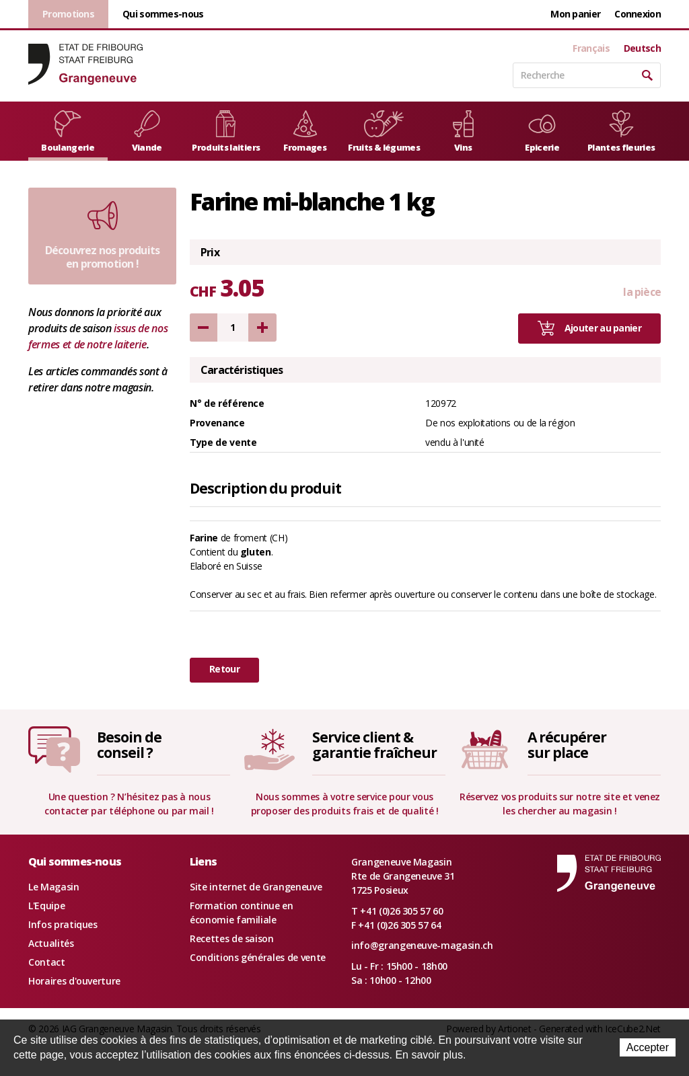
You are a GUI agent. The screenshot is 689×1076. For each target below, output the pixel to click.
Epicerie (542, 131)
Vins (463, 131)
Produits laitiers (226, 131)
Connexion (637, 13)
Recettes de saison (232, 938)
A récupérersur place (567, 745)
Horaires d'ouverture (74, 980)
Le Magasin (53, 886)
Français (591, 48)
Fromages (304, 131)
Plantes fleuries (621, 131)
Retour (224, 668)
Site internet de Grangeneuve (256, 886)
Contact (46, 962)
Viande (147, 131)
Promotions (68, 13)
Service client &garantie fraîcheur (374, 745)
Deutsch (642, 48)
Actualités (51, 943)
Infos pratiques (63, 924)
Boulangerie (67, 131)
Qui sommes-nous (163, 13)
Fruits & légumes (384, 131)
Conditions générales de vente (258, 957)
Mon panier (575, 13)
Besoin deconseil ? (129, 745)
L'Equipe (46, 905)
